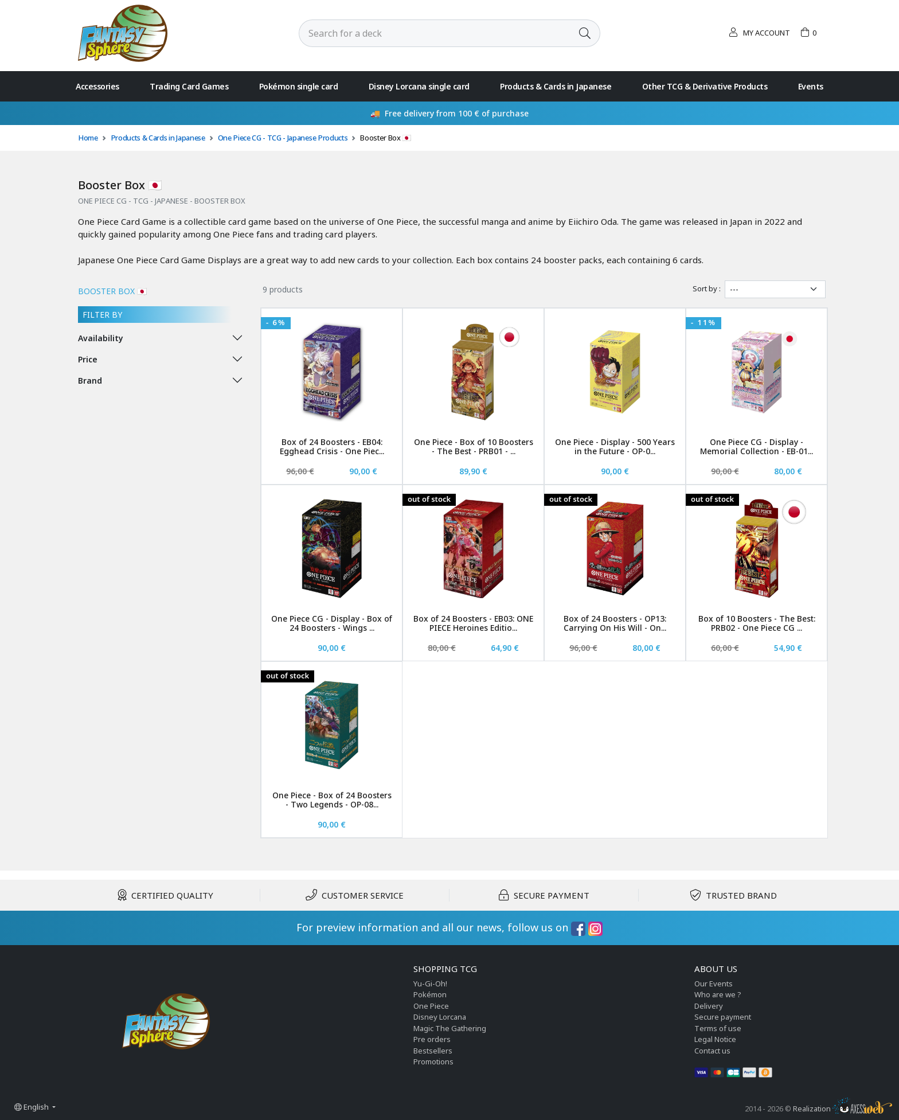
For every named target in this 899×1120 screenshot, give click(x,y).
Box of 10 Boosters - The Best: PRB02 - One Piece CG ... (756, 623)
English (32, 1107)
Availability (100, 338)
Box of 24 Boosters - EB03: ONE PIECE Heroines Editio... (473, 623)
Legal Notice (715, 1039)
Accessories (97, 86)
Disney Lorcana (439, 1017)
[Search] (434, 33)
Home (88, 137)
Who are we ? (717, 994)
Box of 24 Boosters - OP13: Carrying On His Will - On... (615, 623)
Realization (842, 1108)
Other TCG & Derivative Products (705, 86)
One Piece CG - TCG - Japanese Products (283, 137)
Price (87, 359)
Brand (90, 380)
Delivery (708, 1006)
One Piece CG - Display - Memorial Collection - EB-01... (756, 446)
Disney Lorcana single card (419, 86)
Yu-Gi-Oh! (430, 983)
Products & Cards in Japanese (555, 86)
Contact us (712, 1050)
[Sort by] (775, 289)
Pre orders (432, 1039)
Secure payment (722, 1017)
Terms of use (717, 1028)
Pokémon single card (298, 86)
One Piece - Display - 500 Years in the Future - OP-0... (615, 446)
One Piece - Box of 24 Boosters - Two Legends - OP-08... (332, 800)
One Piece (431, 1006)
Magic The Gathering (449, 1028)
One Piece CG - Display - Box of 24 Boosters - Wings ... (331, 623)
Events (810, 86)
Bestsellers (432, 1050)
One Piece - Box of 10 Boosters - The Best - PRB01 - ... (473, 446)
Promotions (433, 1061)
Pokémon (430, 994)
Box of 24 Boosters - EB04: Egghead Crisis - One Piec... (332, 446)
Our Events (713, 983)
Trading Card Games (189, 86)
